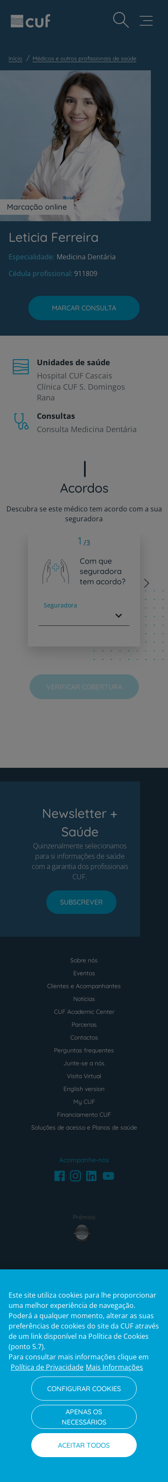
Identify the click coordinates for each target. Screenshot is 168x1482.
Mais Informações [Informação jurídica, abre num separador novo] (114, 1367)
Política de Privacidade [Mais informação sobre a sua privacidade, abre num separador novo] (47, 1367)
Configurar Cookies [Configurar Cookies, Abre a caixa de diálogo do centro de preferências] (84, 1388)
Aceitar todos (84, 1445)
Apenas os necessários (84, 1416)
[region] (84, 1375)
